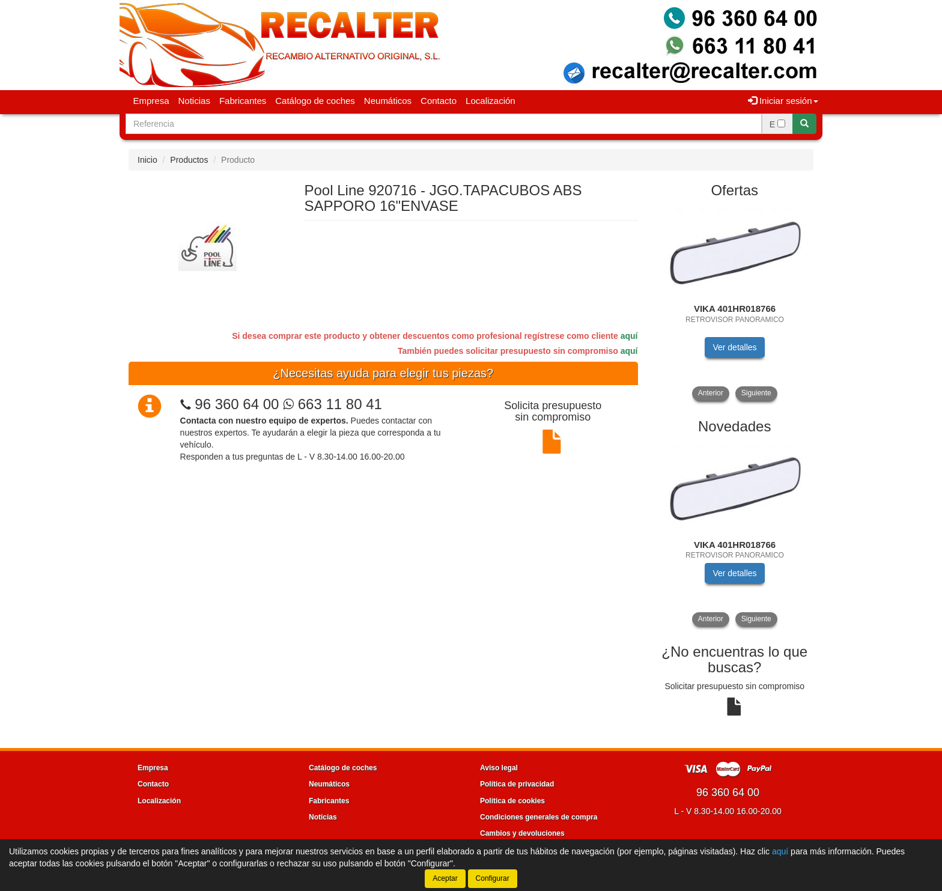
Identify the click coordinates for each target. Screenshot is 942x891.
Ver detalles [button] (734, 347)
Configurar (492, 878)
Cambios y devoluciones (522, 833)
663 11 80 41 (332, 404)
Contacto (439, 101)
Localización (490, 101)
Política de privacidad (517, 784)
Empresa (151, 101)
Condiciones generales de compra (538, 817)
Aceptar (445, 878)
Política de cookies (512, 801)
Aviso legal (499, 768)
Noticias (194, 101)
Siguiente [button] (756, 393)
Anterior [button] (710, 393)
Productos (189, 160)
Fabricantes (242, 101)
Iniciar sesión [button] (783, 101)
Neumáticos (388, 101)
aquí (629, 336)
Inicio (147, 160)
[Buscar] (804, 124)
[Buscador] (444, 124)
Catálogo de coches (315, 101)
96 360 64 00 (237, 404)
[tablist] (735, 303)
